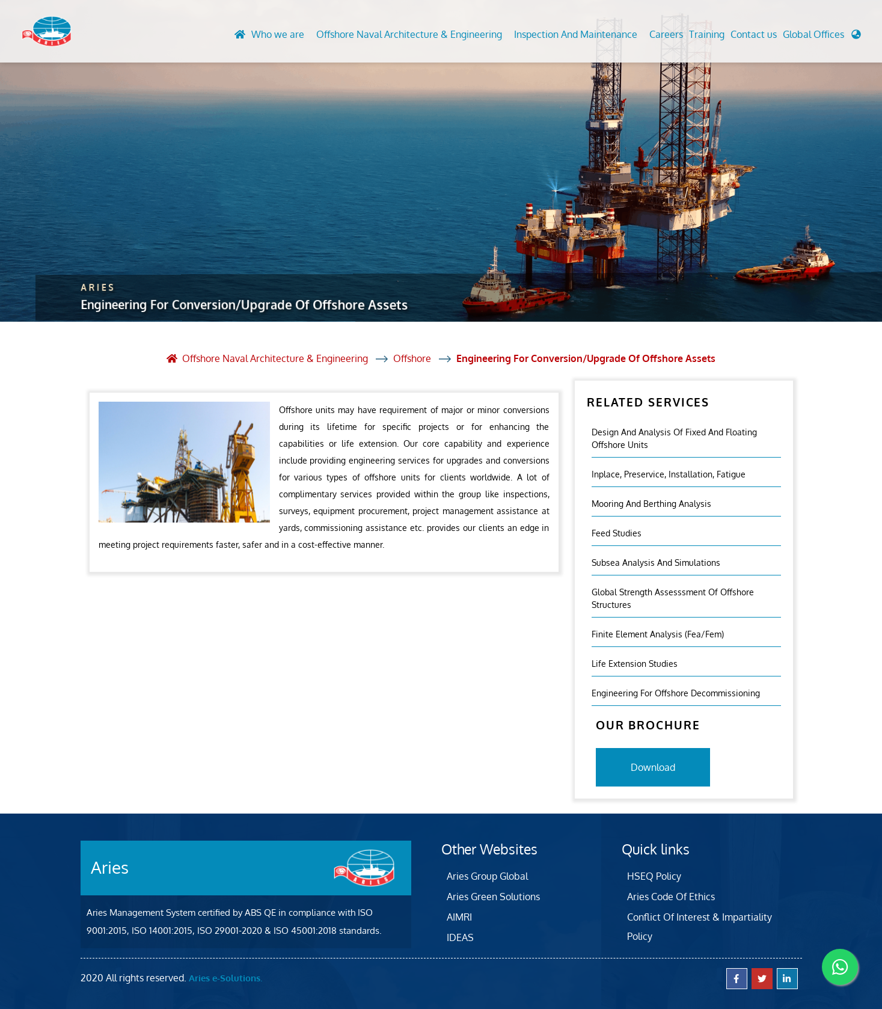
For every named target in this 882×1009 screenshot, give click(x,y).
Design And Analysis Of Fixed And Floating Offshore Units (674, 438)
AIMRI (459, 917)
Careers (666, 34)
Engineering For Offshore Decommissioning (676, 693)
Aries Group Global (487, 876)
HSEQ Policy (654, 876)
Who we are (277, 34)
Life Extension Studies (635, 663)
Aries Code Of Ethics (671, 897)
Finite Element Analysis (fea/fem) (658, 634)
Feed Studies (617, 533)
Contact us (753, 34)
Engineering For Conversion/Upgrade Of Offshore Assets (585, 358)
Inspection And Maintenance (575, 34)
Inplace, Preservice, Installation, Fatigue (669, 474)
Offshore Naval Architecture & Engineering (409, 34)
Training (706, 34)
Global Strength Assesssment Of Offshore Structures (673, 598)
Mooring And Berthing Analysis (651, 503)
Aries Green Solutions (493, 897)
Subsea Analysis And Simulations (656, 562)
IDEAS (460, 937)
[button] (822, 37)
